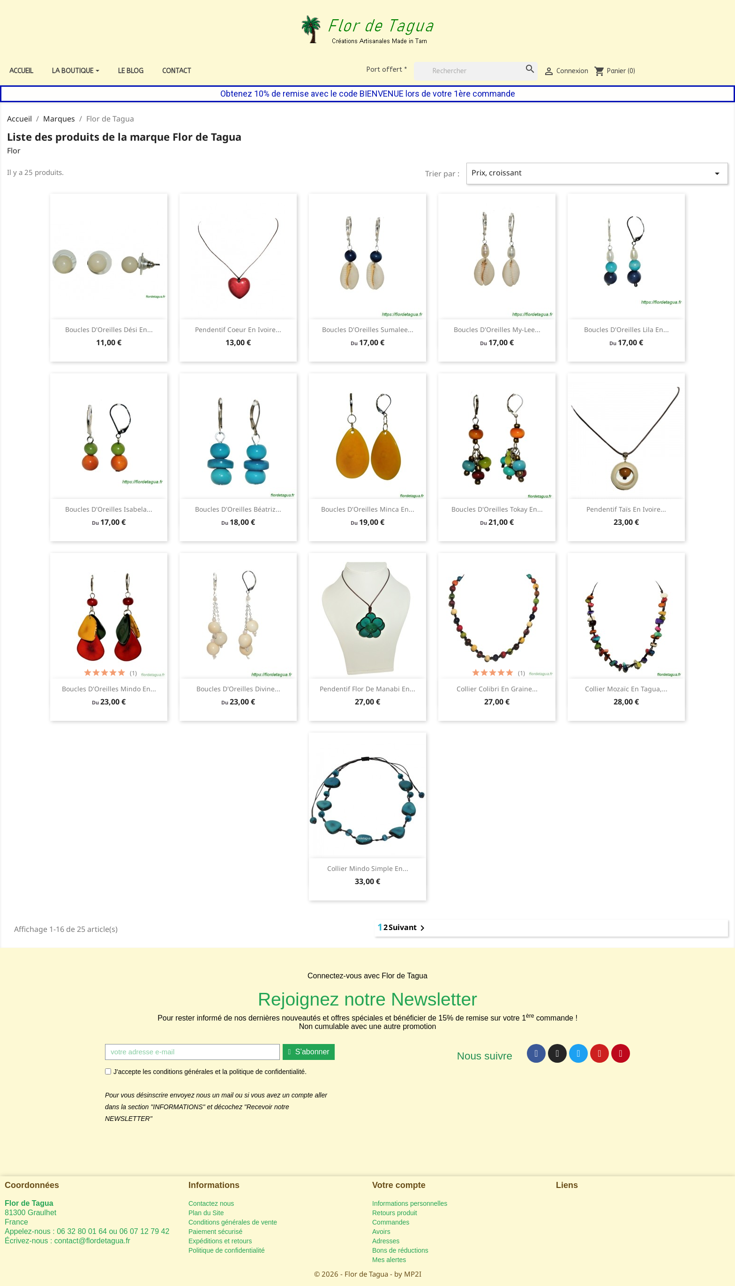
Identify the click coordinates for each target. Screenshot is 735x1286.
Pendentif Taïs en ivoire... (626, 509)
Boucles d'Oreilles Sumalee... (367, 329)
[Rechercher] (476, 71)
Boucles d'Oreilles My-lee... (497, 329)
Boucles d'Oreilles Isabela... (108, 509)
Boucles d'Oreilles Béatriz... (238, 509)
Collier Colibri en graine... (497, 688)
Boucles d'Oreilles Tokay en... (497, 509)
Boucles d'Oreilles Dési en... (109, 329)
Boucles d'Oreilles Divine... (238, 688)
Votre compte (399, 1185)
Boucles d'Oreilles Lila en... (626, 329)
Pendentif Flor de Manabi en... (367, 688)
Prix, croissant (597, 173)
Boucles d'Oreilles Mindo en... (109, 688)
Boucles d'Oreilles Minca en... (367, 509)
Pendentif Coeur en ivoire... (238, 329)
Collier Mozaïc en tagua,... (626, 688)
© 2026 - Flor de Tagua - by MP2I (367, 1273)
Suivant (408, 928)
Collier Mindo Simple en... (367, 868)
